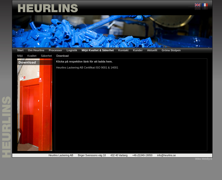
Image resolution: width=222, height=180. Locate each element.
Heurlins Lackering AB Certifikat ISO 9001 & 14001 (87, 67)
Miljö (20, 55)
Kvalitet (31, 55)
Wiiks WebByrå (203, 159)
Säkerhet (46, 55)
